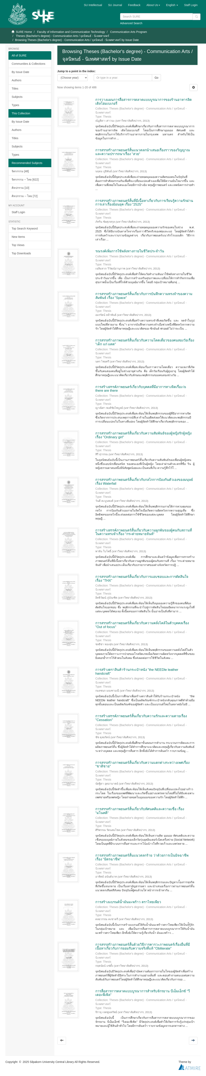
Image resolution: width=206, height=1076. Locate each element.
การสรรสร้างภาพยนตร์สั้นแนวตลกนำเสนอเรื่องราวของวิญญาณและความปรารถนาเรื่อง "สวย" (142, 152)
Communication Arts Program (128, 31)
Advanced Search (131, 23)
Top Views (18, 245)
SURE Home (24, 31)
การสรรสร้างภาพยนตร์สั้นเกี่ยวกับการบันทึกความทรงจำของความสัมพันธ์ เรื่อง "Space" (143, 296)
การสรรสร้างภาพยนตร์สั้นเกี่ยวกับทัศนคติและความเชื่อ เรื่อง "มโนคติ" (139, 811)
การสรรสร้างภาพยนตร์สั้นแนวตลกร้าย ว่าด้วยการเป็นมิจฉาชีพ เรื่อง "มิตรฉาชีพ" (141, 857)
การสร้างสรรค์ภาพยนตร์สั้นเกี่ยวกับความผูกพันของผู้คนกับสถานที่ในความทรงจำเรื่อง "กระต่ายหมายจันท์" (143, 532)
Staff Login (18, 212)
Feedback (134, 5)
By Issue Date (20, 72)
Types (15, 105)
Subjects (17, 96)
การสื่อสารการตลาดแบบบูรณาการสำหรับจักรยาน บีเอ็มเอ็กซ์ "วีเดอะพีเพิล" (142, 993)
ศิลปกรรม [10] (20, 187)
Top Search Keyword (25, 228)
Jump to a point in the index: (76, 71)
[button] (153, 5)
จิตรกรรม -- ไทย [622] (25, 179)
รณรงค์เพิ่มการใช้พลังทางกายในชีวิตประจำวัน (129, 251)
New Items (18, 236)
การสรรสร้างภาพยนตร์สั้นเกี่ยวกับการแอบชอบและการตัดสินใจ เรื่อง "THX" (141, 578)
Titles (15, 88)
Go (156, 77)
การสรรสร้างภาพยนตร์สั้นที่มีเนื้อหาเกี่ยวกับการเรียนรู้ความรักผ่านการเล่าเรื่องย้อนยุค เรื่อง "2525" (144, 203)
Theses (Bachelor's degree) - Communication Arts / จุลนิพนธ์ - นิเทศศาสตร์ (62, 36)
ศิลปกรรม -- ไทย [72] (24, 196)
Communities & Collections (28, 63)
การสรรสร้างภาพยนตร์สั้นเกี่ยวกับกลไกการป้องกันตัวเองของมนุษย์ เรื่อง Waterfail (144, 481)
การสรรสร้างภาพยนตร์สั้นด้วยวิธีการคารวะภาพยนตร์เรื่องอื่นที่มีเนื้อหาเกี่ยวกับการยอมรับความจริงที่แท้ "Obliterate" (142, 946)
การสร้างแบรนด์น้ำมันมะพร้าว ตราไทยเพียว (128, 902)
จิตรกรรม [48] (20, 171)
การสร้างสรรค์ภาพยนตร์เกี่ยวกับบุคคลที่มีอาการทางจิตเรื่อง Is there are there (140, 389)
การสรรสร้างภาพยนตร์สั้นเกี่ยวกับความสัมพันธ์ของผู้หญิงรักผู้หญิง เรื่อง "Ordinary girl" (143, 435)
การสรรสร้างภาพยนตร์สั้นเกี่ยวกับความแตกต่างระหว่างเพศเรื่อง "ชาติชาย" (142, 764)
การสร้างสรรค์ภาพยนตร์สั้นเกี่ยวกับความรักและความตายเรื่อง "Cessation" (141, 718)
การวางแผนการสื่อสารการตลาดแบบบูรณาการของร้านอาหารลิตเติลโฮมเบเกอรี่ (143, 101)
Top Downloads (21, 253)
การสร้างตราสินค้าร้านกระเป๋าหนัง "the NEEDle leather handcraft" (136, 671)
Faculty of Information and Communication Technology (71, 31)
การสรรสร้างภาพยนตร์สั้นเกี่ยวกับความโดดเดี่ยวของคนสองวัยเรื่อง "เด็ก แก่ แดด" (144, 342)
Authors (16, 80)
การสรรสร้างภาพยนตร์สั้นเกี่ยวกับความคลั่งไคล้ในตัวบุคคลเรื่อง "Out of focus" (142, 625)
